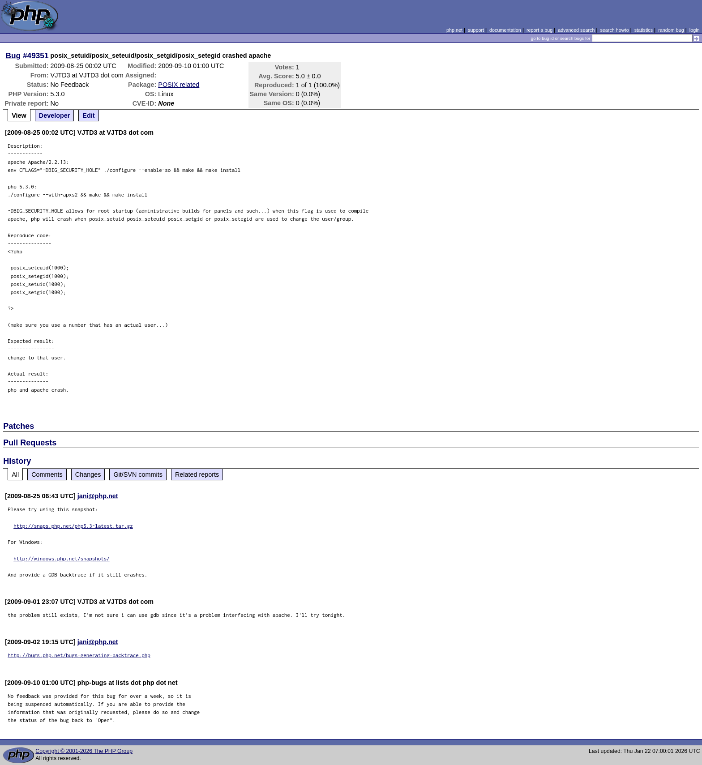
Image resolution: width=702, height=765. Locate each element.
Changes (88, 474)
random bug (671, 30)
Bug (13, 55)
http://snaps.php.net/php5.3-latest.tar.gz (73, 526)
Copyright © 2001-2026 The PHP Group (84, 751)
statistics (643, 30)
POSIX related (178, 84)
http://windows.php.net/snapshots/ (61, 558)
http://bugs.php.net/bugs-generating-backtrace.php (79, 655)
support (476, 30)
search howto (614, 30)
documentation (505, 30)
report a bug (539, 30)
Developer (54, 115)
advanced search (576, 30)
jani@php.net (97, 496)
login (694, 30)
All (15, 474)
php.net (454, 30)
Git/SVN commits (138, 474)
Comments (47, 474)
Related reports (197, 474)
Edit (88, 115)
